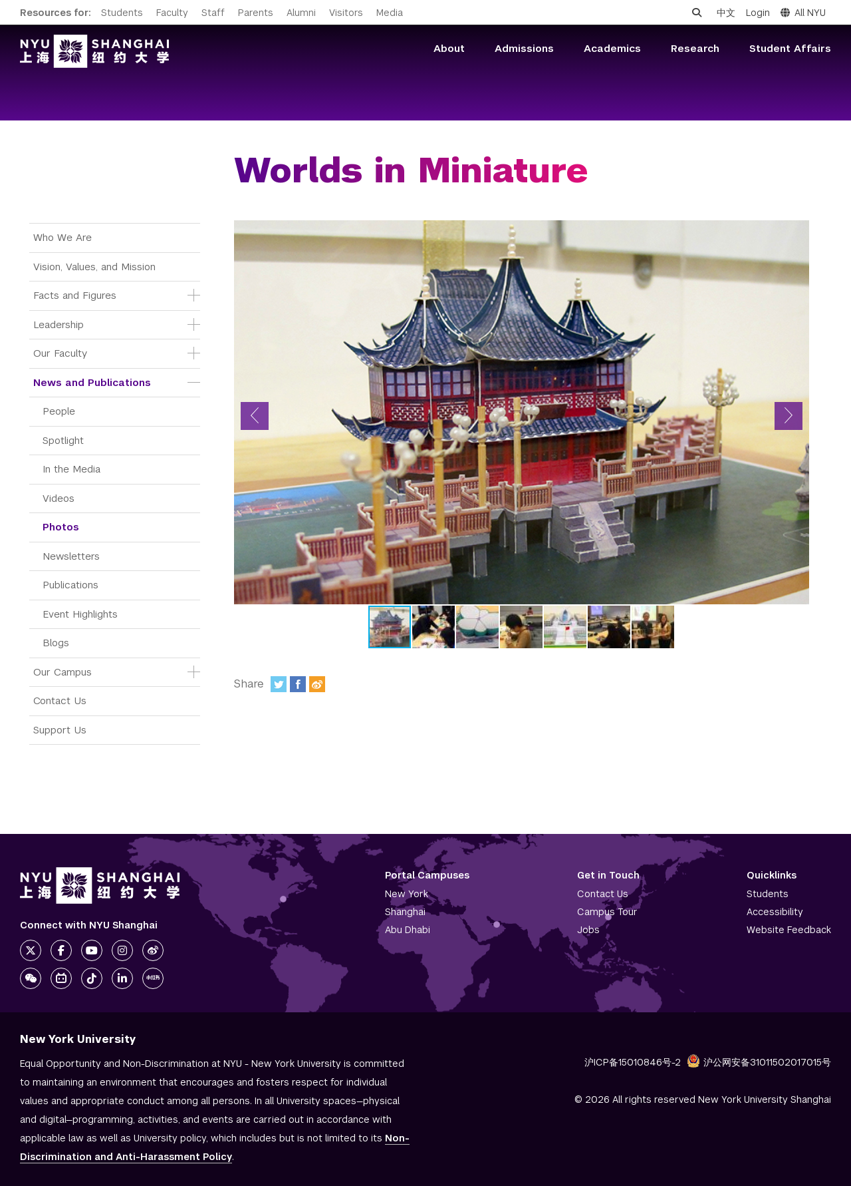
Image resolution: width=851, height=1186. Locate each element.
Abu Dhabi (407, 930)
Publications (70, 584)
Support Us (59, 729)
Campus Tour (607, 912)
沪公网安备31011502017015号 (759, 1062)
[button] (255, 416)
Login (758, 13)
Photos (61, 526)
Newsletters (71, 556)
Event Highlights (80, 614)
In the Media (71, 469)
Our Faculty (60, 353)
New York (406, 894)
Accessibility (775, 912)
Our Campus (62, 672)
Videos (58, 498)
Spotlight (63, 440)
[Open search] (696, 13)
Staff (213, 13)
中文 (726, 13)
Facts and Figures (74, 295)
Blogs (56, 642)
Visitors (346, 13)
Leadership (58, 324)
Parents (255, 13)
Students (122, 13)
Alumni (301, 13)
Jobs (588, 930)
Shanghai (405, 912)
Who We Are (62, 237)
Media (389, 13)
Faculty (172, 13)
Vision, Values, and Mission (94, 266)
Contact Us (59, 700)
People (59, 411)
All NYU (803, 13)
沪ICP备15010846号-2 (632, 1062)
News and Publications (92, 382)
